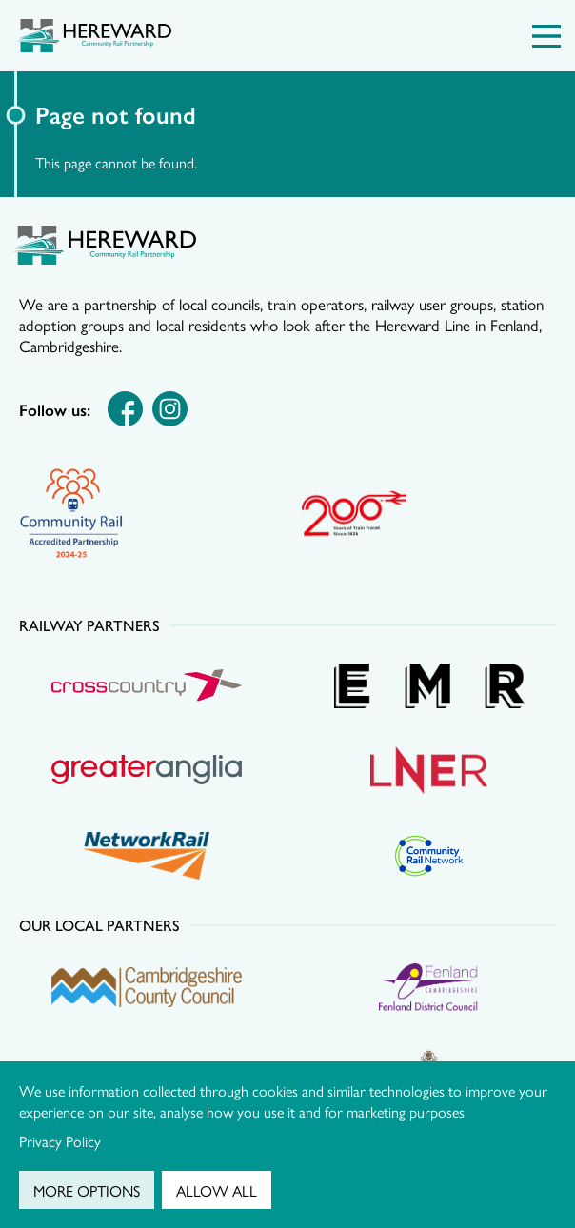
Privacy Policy (60, 1141)
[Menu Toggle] (546, 36)
